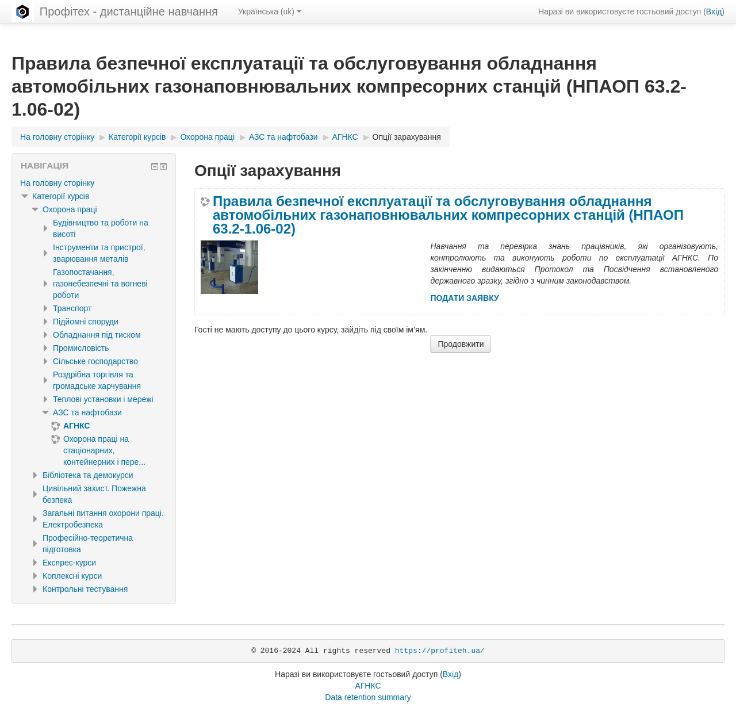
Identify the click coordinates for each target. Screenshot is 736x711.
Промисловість (81, 348)
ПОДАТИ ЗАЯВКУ (464, 298)
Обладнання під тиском (97, 334)
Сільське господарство (95, 361)
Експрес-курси (69, 562)
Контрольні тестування (85, 589)
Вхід (714, 11)
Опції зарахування (407, 137)
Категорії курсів (60, 196)
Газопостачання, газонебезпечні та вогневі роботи (100, 283)
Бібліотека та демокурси (88, 475)
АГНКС (368, 685)
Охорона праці (70, 209)
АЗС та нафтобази (87, 412)
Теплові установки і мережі (103, 399)
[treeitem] (93, 183)
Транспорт (72, 308)
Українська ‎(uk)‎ (269, 11)
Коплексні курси (72, 575)
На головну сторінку (57, 183)
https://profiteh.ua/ (440, 651)
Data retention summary (368, 697)
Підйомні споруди (85, 321)
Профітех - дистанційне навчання (129, 11)
